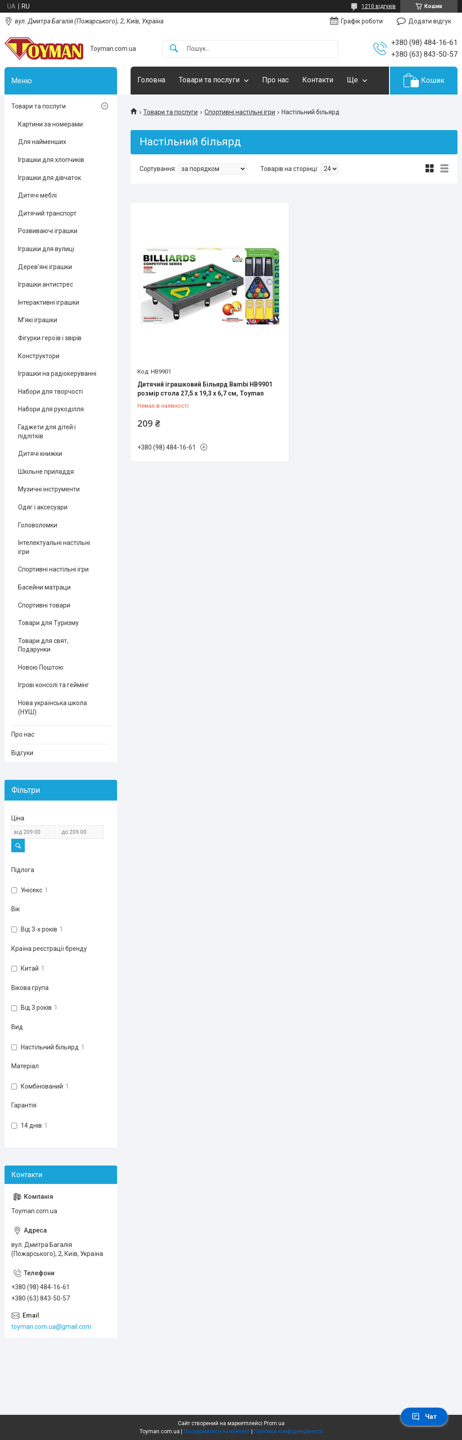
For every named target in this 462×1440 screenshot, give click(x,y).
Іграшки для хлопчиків (51, 159)
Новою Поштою (40, 667)
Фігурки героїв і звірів (50, 338)
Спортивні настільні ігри (239, 112)
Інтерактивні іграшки (48, 302)
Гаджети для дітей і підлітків (47, 431)
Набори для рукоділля (51, 409)
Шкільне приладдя (46, 471)
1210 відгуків (379, 6)
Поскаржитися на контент (217, 1431)
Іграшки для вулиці (46, 248)
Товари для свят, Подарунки (43, 645)
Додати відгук (429, 21)
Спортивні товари (44, 605)
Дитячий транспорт (47, 213)
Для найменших (42, 141)
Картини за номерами (50, 124)
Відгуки (22, 752)
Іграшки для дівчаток (49, 177)
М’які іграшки (37, 320)
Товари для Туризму (48, 622)
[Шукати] (174, 49)
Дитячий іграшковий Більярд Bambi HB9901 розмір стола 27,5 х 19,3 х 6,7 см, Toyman (204, 389)
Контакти (317, 80)
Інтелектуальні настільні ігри (54, 547)
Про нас (275, 80)
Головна (151, 80)
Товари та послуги (209, 80)
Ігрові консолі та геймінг (53, 684)
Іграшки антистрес (45, 284)
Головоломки (37, 525)
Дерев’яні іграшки (45, 266)
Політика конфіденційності (288, 1431)
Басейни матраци (44, 587)
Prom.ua (274, 1423)
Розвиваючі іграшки (47, 230)
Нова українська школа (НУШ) (52, 707)
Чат (424, 1417)
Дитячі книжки (40, 453)
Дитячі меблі (37, 195)
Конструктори (38, 356)
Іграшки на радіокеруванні (57, 373)
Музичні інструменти (49, 489)
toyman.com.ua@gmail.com (51, 1326)
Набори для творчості (50, 391)
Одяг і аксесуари (43, 507)
